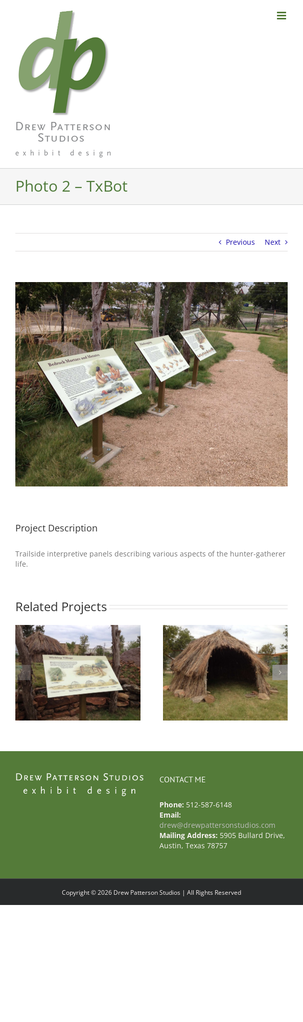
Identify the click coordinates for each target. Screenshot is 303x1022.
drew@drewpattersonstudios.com (217, 825)
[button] (23, 672)
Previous (240, 242)
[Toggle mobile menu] (282, 15)
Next (273, 242)
